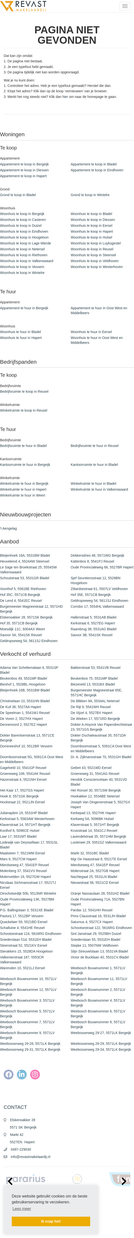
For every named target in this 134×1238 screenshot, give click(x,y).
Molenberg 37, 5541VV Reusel (23, 871)
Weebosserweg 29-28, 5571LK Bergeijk (30, 1044)
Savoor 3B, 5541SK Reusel (91, 635)
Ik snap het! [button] (51, 1221)
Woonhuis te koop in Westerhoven (97, 267)
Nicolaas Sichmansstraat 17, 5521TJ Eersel (28, 885)
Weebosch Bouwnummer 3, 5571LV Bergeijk (27, 1002)
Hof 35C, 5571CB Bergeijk (20, 595)
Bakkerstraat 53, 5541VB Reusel (96, 668)
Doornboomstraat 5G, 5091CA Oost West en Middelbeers (31, 759)
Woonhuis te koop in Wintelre (22, 273)
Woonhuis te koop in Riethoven (24, 255)
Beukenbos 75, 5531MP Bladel (94, 678)
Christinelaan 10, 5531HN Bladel (25, 701)
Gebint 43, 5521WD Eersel (91, 768)
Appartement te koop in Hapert (23, 176)
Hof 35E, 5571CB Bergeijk (91, 595)
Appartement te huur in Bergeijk (24, 308)
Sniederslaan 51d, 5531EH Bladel (25, 940)
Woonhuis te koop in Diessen (93, 220)
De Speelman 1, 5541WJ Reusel (25, 713)
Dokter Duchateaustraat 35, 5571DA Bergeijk (98, 737)
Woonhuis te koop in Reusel (92, 249)
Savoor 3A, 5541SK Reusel (21, 635)
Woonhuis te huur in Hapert (21, 338)
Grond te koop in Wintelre (90, 195)
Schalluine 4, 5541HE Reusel (22, 928)
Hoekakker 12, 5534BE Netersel (95, 796)
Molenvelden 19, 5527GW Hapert (25, 877)
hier (65, 97)
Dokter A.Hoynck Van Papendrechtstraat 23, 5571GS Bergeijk (101, 727)
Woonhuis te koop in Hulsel (91, 237)
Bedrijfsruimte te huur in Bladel (23, 446)
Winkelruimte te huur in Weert (22, 495)
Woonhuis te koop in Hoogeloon (24, 237)
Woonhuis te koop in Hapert (92, 231)
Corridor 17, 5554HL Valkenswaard (97, 606)
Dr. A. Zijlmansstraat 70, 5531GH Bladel (101, 757)
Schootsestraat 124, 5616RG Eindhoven (30, 934)
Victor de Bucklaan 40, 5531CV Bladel (100, 957)
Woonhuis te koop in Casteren (23, 220)
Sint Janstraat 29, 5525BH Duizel (96, 934)
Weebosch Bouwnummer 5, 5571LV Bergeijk (27, 1013)
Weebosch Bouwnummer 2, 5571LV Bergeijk (98, 992)
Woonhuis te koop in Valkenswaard (26, 261)
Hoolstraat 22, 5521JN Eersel (22, 802)
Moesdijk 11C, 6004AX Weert (22, 629)
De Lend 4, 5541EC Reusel (21, 601)
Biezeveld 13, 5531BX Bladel (93, 684)
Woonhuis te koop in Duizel (20, 226)
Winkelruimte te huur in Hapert (23, 489)
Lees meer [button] (21, 1209)
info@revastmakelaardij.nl (30, 1157)
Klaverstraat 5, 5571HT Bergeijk (95, 825)
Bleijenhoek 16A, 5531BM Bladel (25, 555)
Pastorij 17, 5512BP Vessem (21, 916)
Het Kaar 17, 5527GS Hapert (22, 790)
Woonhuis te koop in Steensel (93, 255)
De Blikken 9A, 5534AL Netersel (95, 701)
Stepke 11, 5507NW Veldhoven (95, 945)
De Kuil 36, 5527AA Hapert (20, 707)
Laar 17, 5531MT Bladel (18, 836)
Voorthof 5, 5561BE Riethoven (23, 589)
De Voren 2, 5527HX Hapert (21, 719)
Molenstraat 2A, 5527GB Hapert (95, 871)
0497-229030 (21, 1149)
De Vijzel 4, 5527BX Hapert (91, 713)
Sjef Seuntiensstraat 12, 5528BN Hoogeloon (96, 580)
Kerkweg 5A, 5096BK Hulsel (92, 819)
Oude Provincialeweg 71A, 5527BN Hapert (97, 901)
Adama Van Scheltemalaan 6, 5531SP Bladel (29, 670)
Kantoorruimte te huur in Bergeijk (25, 465)
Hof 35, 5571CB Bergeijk (19, 623)
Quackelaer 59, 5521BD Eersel (23, 922)
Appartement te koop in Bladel (94, 164)
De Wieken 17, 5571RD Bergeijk (95, 719)
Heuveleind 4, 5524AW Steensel (24, 561)
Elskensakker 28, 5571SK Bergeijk (26, 617)
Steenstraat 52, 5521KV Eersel (23, 945)
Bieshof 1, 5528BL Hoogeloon (23, 684)
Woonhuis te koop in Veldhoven (95, 261)
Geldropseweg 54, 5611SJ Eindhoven (99, 601)
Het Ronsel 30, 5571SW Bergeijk (96, 790)
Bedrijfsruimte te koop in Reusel (24, 391)
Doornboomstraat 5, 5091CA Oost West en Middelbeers (101, 748)
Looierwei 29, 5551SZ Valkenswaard (98, 842)
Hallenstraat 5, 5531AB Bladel (94, 617)
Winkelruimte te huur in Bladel (93, 483)
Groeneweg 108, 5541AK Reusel (25, 774)
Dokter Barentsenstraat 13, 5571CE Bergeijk (27, 737)
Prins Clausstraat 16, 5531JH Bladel (98, 916)
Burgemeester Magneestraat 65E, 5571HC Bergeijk (96, 692)
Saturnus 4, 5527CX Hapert (92, 922)
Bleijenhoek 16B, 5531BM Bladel (25, 690)
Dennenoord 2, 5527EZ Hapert (23, 725)
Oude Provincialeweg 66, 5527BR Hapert (102, 567)
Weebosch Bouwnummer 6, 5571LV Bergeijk (98, 1013)
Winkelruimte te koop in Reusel (23, 410)
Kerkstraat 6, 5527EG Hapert (93, 623)
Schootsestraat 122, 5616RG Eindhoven (101, 928)
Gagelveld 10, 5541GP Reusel (23, 768)
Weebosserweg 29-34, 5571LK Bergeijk (101, 1049)
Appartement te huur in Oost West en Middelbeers (99, 310)
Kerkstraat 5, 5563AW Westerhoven (27, 819)
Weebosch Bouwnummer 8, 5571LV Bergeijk (98, 1024)
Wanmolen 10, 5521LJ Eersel (22, 968)
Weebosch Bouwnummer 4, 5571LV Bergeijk (98, 1002)
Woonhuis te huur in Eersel (91, 332)
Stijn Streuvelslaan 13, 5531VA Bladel (99, 951)
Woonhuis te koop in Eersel (91, 226)
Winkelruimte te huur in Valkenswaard (99, 489)
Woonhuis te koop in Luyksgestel (96, 243)
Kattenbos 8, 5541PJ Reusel (92, 561)
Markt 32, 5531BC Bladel (90, 853)
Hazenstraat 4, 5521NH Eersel (23, 779)
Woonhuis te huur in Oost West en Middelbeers (97, 340)
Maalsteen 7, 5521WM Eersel (22, 853)
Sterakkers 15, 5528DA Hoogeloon (26, 951)
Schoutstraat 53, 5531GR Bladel (24, 578)
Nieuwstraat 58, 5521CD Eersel (95, 883)
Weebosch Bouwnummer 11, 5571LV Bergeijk (99, 981)
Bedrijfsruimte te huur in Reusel (95, 446)
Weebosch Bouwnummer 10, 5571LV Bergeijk (28, 981)
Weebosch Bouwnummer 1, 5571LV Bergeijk (98, 970)
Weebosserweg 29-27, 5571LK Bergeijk (101, 1033)
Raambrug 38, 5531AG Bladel (94, 629)
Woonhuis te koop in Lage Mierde (25, 243)
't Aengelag (8, 528)
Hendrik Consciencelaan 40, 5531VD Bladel (99, 782)
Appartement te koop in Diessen (24, 170)
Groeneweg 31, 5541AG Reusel (95, 774)
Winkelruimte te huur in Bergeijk (24, 483)
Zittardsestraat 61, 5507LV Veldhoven (99, 589)
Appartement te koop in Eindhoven (97, 170)
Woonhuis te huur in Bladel (20, 332)
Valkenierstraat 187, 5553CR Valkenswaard (22, 959)
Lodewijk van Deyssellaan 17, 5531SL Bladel (29, 844)
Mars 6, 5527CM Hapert (18, 859)
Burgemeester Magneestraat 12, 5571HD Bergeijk (31, 609)
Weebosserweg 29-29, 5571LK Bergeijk (101, 1044)
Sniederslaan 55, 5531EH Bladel (95, 940)
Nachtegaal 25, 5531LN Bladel (94, 877)
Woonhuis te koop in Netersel (22, 249)
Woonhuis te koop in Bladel (91, 214)
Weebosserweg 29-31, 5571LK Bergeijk (30, 1049)
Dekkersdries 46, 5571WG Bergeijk (97, 555)
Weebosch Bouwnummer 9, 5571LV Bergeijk (27, 1035)
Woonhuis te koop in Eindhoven (24, 231)
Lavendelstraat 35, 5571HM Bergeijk (98, 836)
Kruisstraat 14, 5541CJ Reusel (94, 831)
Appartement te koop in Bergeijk (24, 164)
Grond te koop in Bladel (18, 195)
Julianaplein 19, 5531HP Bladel (24, 813)
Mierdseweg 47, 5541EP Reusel (24, 865)
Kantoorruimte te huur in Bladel (94, 465)
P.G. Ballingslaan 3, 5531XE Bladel (26, 910)
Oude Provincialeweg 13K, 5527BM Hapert (27, 901)
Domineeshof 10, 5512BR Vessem (26, 746)
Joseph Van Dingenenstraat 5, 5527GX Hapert (100, 804)
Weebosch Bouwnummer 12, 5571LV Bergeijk (28, 992)
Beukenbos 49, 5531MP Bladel (23, 678)
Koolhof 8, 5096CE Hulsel (19, 831)
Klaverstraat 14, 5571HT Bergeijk (25, 825)
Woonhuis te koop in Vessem (22, 267)
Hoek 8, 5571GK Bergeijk (19, 796)
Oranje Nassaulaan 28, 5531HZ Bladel (100, 893)
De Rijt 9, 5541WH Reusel (91, 707)
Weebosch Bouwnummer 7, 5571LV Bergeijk (27, 1024)
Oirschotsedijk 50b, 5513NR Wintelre (28, 893)
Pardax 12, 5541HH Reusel (91, 910)
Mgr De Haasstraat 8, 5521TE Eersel (99, 859)
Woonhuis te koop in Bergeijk (22, 214)
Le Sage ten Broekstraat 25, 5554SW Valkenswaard (28, 569)
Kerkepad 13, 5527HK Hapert (93, 813)
